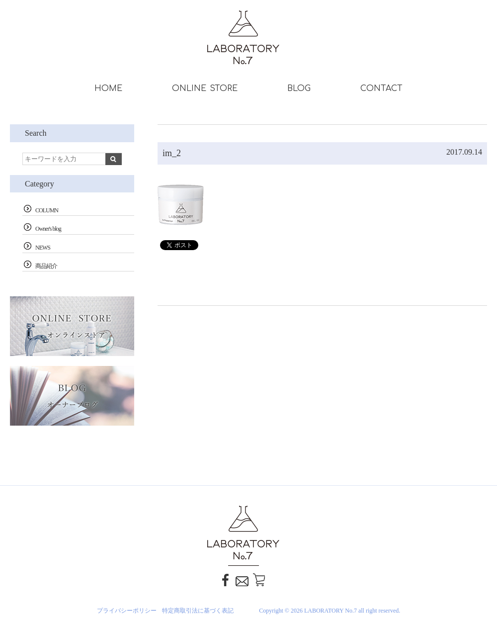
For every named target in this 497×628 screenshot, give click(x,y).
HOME (108, 88)
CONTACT (381, 88)
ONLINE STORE (205, 88)
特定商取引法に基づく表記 (198, 610)
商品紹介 (46, 266)
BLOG (299, 88)
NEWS (42, 247)
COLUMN (46, 210)
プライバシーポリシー (127, 610)
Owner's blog (48, 228)
